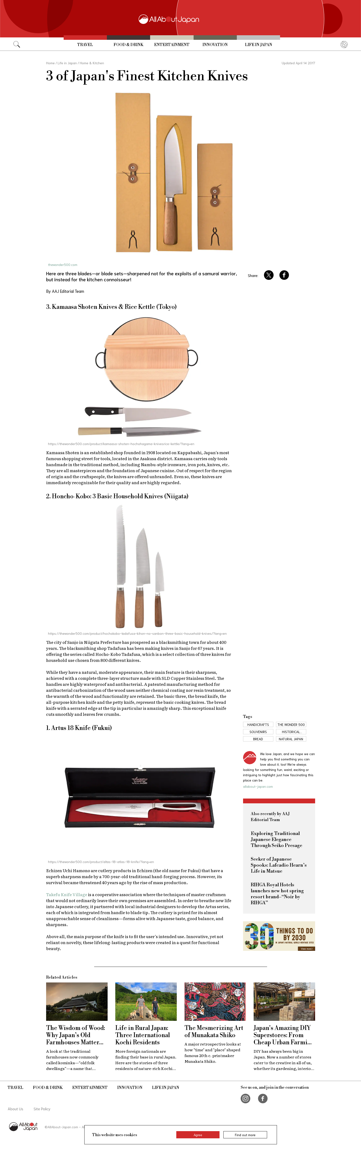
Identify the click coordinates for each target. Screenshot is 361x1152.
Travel (85, 44)
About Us (15, 1108)
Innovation (215, 44)
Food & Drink (128, 44)
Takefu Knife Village (66, 894)
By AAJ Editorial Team (65, 291)
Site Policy (42, 1108)
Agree (198, 1135)
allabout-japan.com (258, 786)
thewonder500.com (62, 264)
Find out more (245, 1135)
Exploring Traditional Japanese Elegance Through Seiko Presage (276, 840)
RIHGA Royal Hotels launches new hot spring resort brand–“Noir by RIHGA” (277, 894)
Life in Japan (258, 44)
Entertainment (172, 44)
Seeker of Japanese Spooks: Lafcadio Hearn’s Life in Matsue (279, 865)
